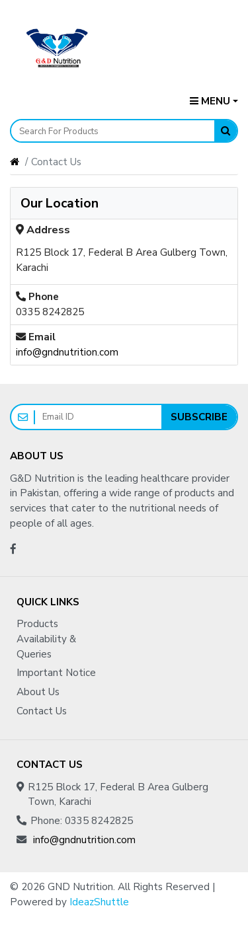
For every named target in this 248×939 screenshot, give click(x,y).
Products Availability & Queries (46, 639)
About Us (38, 691)
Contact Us (42, 711)
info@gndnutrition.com (67, 352)
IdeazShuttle (99, 902)
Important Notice (56, 672)
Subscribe (199, 417)
